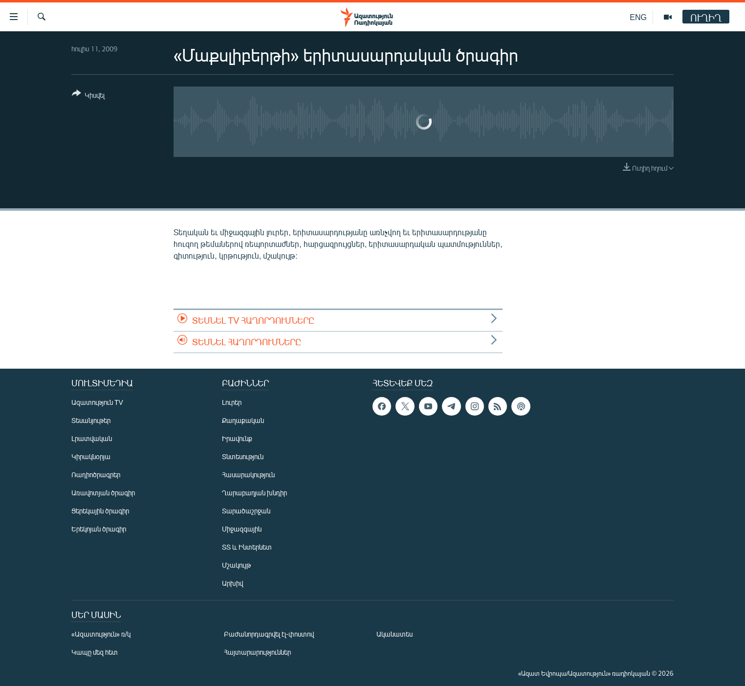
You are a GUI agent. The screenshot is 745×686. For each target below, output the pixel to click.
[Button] (88, 96)
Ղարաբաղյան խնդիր (254, 492)
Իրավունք (237, 438)
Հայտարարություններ (257, 652)
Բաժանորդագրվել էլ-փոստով (269, 634)
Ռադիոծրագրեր (95, 474)
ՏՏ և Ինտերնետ (247, 547)
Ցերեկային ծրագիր (100, 511)
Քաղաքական (243, 420)
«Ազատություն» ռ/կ (101, 634)
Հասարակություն (248, 474)
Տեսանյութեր (90, 420)
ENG (638, 17)
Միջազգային (242, 529)
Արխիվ (232, 583)
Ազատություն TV (97, 402)
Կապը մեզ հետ (94, 652)
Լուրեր (231, 402)
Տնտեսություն (242, 456)
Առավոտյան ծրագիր (103, 492)
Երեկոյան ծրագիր (98, 529)
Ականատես (394, 634)
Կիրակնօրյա (90, 456)
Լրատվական (91, 438)
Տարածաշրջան (246, 511)
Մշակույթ (236, 565)
